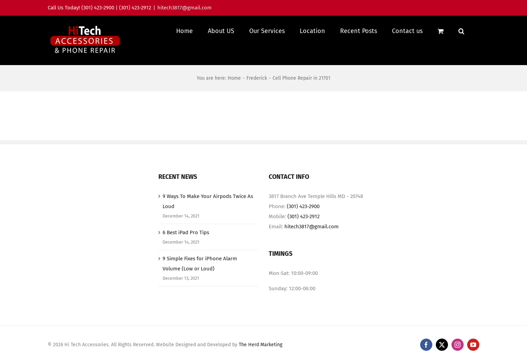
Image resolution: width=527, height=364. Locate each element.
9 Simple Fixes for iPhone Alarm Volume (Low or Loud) (200, 270)
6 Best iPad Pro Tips (186, 239)
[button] (461, 31)
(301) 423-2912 (304, 223)
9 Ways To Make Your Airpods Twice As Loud (208, 208)
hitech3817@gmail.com (184, 8)
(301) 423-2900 (303, 213)
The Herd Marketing (260, 352)
